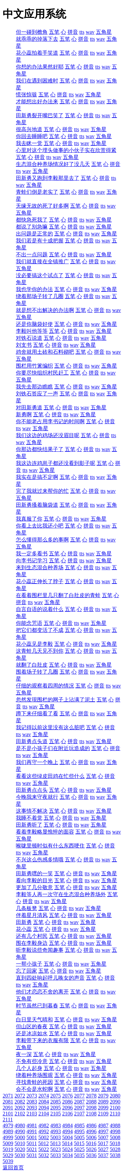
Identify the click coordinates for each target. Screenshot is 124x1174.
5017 (103, 1143)
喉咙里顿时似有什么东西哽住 (50, 845)
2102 (20, 1113)
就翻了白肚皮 (32, 665)
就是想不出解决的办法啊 (45, 310)
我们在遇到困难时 (37, 80)
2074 (43, 1095)
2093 (31, 1107)
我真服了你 (29, 519)
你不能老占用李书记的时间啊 (50, 421)
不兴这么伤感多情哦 (39, 859)
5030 (20, 1155)
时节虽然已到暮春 (37, 1005)
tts (81, 32)
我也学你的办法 (34, 289)
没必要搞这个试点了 (39, 275)
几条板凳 (26, 908)
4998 (115, 1131)
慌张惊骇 (26, 94)
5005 (79, 1137)
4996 (91, 1131)
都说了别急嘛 (32, 227)
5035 (79, 1155)
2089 (103, 1101)
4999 (8, 1137)
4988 (115, 1125)
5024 (67, 1149)
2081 (8, 1101)
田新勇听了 (29, 825)
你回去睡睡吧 (32, 136)
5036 (91, 1155)
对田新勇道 (29, 407)
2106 (67, 1113)
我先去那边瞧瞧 (34, 386)
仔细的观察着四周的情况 (45, 686)
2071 (8, 1095)
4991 (31, 1131)
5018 (114, 1143)
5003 (55, 1137)
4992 (43, 1131)
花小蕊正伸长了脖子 (39, 581)
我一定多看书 (32, 553)
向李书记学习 (32, 560)
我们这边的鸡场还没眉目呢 (47, 435)
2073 (31, 1095)
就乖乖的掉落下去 (37, 39)
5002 (43, 1137)
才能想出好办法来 (37, 101)
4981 (31, 1125)
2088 (91, 1101)
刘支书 (24, 345)
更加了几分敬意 (34, 887)
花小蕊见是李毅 (34, 644)
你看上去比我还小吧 (39, 526)
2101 (8, 1113)
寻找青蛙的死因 (34, 1082)
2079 (103, 1095)
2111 (8, 1119)
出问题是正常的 (34, 233)
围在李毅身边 (32, 943)
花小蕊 (24, 929)
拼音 (72, 32)
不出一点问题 (32, 254)
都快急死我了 (32, 220)
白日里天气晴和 (34, 1019)
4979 (8, 1125)
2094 (43, 1107)
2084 (43, 1101)
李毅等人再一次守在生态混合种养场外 (61, 894)
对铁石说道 (29, 338)
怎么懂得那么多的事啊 (42, 539)
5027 (103, 1149)
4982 (43, 1125)
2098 (91, 1107)
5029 (8, 1155)
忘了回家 (26, 971)
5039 (8, 1161)
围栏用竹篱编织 (34, 366)
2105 (55, 1113)
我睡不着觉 (29, 818)
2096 (67, 1107)
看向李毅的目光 (34, 880)
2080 (115, 1095)
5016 (91, 1143)
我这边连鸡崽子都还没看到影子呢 (55, 463)
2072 (20, 1095)
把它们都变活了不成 (39, 630)
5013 (55, 1143)
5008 (115, 1137)
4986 (91, 1125)
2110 (115, 1113)
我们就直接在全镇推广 (42, 261)
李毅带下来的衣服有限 (42, 1040)
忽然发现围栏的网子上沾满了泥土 (55, 699)
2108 (91, 1113)
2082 (20, 1101)
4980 (20, 1125)
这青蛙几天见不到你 (39, 651)
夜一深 (24, 1054)
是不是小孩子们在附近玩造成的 (53, 748)
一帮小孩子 (29, 964)
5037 (103, 1155)
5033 (55, 1155)
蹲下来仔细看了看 (37, 713)
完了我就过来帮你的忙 (42, 491)
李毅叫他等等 (32, 331)
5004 (67, 1137)
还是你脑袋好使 (34, 324)
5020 (20, 1149)
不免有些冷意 (32, 1061)
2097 (79, 1107)
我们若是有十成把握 (39, 240)
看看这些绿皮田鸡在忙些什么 (50, 776)
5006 (91, 1137)
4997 (103, 1131)
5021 (31, 1149)
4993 (55, 1131)
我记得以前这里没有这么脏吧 (50, 727)
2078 (91, 1095)
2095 (55, 1107)
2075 (55, 1095)
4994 (67, 1131)
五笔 (54, 32)
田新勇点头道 (32, 741)
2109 (103, 1113)
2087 (79, 1101)
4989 (8, 1131)
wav (90, 32)
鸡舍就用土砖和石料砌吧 (45, 352)
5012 (43, 1143)
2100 (115, 1107)
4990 (20, 1131)
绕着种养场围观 (34, 1075)
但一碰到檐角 (32, 32)
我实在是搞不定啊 (37, 477)
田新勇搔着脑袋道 (37, 505)
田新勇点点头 (32, 790)
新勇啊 (24, 414)
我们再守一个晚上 (37, 762)
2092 (20, 1107)
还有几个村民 (32, 936)
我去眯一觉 (29, 143)
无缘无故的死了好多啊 (42, 206)
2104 (43, 1113)
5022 (43, 1149)
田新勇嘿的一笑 (34, 873)
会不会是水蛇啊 (34, 1089)
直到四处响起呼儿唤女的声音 (50, 978)
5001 (31, 1137)
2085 (55, 1101)
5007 (103, 1137)
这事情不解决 (32, 811)
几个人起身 (29, 1068)
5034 (67, 1155)
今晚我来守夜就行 (37, 797)
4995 (79, 1131)
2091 (8, 1107)
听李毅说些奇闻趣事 (39, 950)
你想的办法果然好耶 (39, 67)
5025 (79, 1149)
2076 (67, 1095)
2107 (79, 1113)
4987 (103, 1125)
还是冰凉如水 (32, 1033)
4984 (67, 1125)
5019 (8, 1149)
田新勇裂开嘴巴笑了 (39, 115)
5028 (115, 1149)
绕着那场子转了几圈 (39, 296)
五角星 (104, 32)
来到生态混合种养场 (39, 567)
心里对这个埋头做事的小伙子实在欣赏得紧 (66, 150)
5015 (79, 1143)
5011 (31, 1143)
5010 (20, 1143)
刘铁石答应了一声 (37, 393)
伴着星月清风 (32, 915)
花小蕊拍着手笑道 (37, 53)
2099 (103, 1107)
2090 (115, 1101)
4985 (79, 1125)
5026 (91, 1149)
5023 (55, 1149)
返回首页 (13, 1167)
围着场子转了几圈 (37, 672)
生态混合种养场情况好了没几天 (53, 164)
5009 (8, 1143)
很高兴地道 (29, 129)
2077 (79, 1095)
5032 (43, 1155)
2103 (31, 1113)
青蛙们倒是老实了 (37, 192)
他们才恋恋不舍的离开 (42, 992)
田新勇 (24, 922)
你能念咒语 (29, 623)
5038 (115, 1155)
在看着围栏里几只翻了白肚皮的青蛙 (58, 595)
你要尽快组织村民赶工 (42, 373)
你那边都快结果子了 (39, 449)
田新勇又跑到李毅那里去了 (47, 178)
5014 (67, 1143)
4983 (55, 1125)
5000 (20, 1137)
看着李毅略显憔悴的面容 (45, 832)
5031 (31, 1155)
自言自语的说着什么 (39, 609)
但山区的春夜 (32, 1026)
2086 (67, 1101)
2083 (31, 1101)
